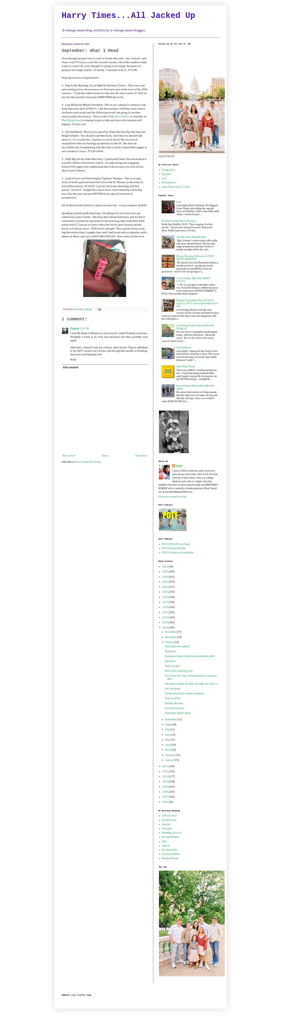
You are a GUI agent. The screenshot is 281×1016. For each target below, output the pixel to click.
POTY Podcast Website (174, 548)
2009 (165, 787)
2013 (165, 766)
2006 (165, 802)
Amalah (166, 824)
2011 (165, 776)
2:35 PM (84, 328)
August (169, 724)
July (167, 729)
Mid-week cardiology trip (179, 671)
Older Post (141, 456)
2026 (165, 566)
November (171, 637)
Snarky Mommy (170, 858)
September (171, 719)
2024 (165, 577)
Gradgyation (168, 170)
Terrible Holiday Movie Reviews (179, 221)
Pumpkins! (171, 651)
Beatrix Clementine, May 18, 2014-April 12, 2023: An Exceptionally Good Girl (197, 303)
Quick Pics (170, 661)
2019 (165, 602)
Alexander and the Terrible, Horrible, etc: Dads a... (191, 684)
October (169, 642)
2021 (165, 592)
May (167, 740)
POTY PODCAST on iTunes (176, 544)
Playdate (166, 174)
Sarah (179, 466)
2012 (165, 771)
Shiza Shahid (121, 116)
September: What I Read (177, 713)
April (168, 745)
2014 (165, 627)
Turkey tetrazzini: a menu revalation (184, 693)
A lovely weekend (174, 708)
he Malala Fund (72, 120)
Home (105, 456)
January (169, 760)
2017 (165, 612)
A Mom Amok (169, 815)
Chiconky (167, 828)
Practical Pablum (171, 854)
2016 (165, 617)
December (171, 632)
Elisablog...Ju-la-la (171, 833)
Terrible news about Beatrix (191, 237)
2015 (165, 622)
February (170, 755)
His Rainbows (169, 182)
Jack (164, 178)
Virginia (74, 328)
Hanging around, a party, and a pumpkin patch (190, 656)
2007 (165, 797)
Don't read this (172, 698)
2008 (165, 792)
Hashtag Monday (174, 703)
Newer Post (69, 456)
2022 (165, 587)
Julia (164, 841)
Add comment (70, 367)
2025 (165, 571)
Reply (73, 359)
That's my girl (172, 666)
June (168, 735)
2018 (165, 607)
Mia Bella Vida (169, 850)
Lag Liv (166, 845)
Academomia (169, 820)
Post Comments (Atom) (88, 462)
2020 (165, 597)
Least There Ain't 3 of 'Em (176, 187)
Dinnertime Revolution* (177, 646)
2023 (165, 582)
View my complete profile (172, 496)
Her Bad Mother (170, 837)
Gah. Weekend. (173, 688)
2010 (165, 781)
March (169, 750)
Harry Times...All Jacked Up (128, 15)
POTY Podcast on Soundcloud (177, 552)
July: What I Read (185, 366)
